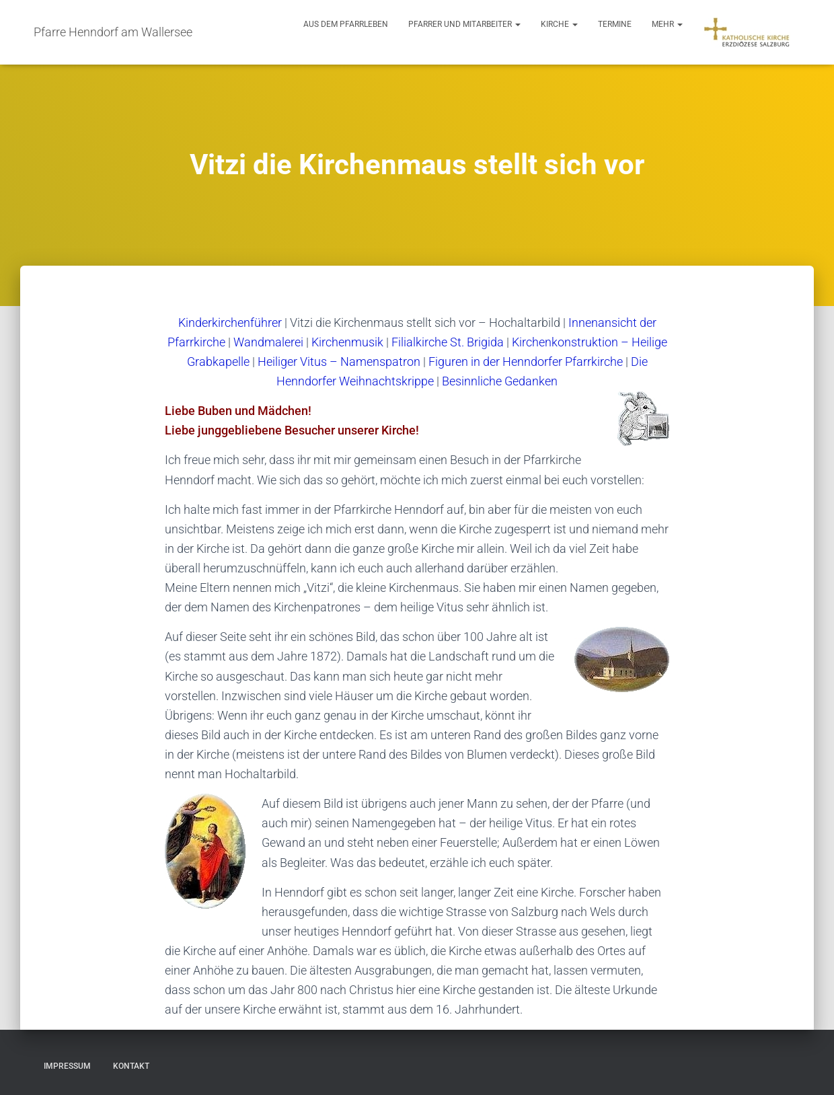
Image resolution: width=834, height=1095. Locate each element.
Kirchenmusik (347, 342)
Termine (615, 24)
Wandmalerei (268, 342)
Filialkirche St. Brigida (447, 342)
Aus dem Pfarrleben (345, 24)
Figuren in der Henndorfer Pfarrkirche (525, 361)
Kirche (559, 24)
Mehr (667, 24)
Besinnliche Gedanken (500, 381)
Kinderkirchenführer (230, 322)
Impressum (67, 1066)
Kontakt (131, 1066)
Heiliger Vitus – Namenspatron (339, 361)
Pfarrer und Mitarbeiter (464, 24)
